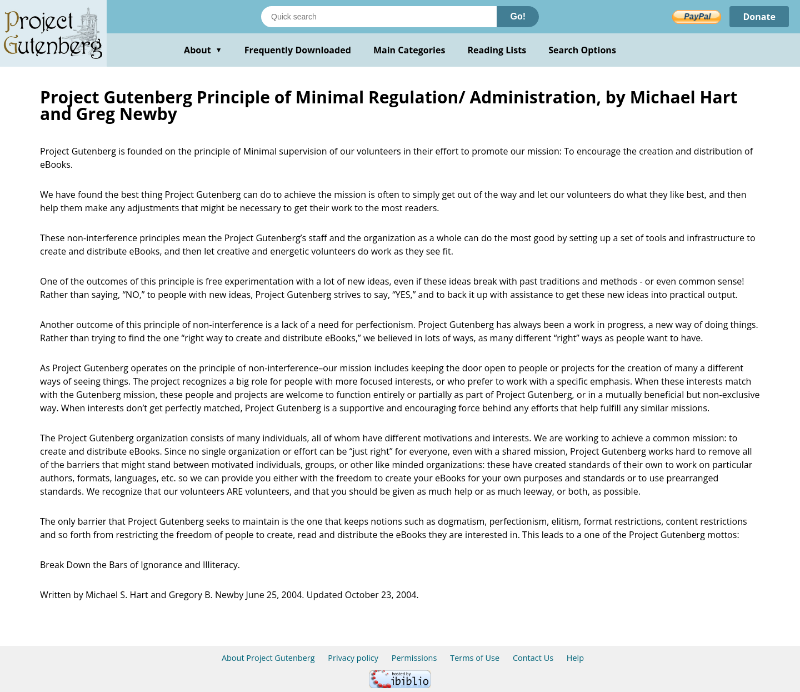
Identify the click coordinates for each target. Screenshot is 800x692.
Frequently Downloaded (297, 50)
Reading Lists (497, 50)
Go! (518, 16)
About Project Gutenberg (268, 658)
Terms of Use (474, 658)
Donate (759, 17)
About (203, 50)
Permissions (414, 658)
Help (575, 658)
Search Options (582, 50)
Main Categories (409, 50)
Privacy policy (353, 658)
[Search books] (379, 16)
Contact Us (533, 658)
